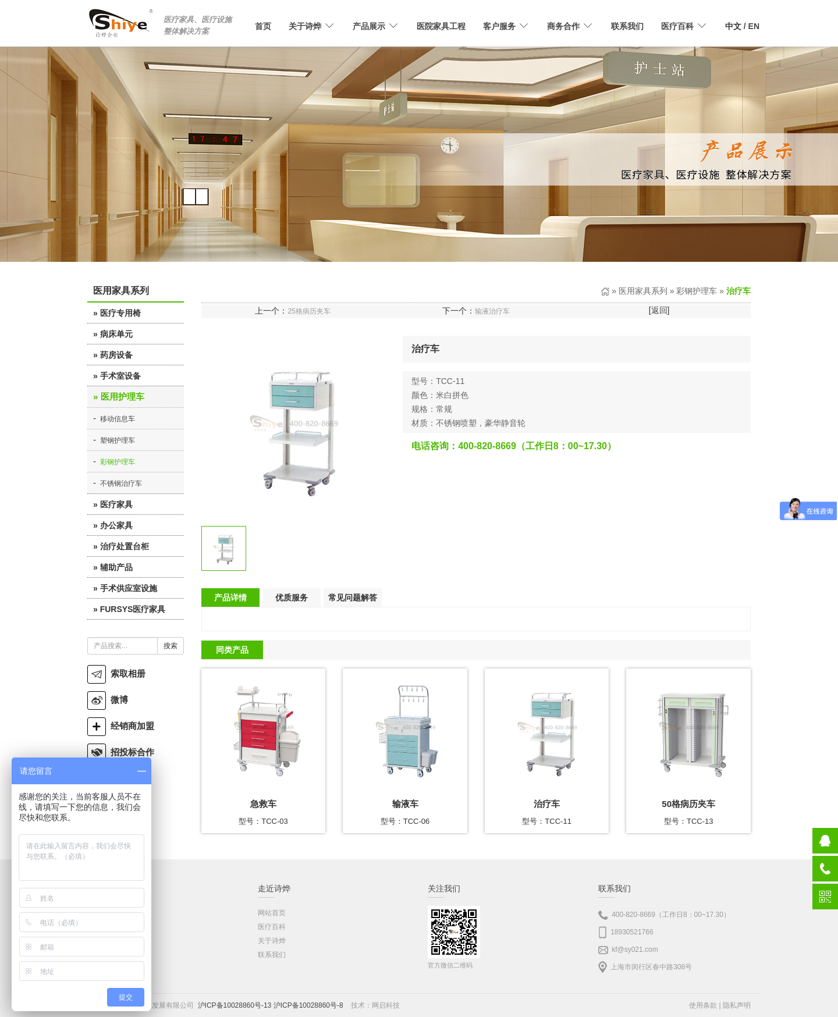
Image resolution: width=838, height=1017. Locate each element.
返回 (659, 310)
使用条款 (703, 1005)
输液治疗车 (492, 311)
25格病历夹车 (308, 311)
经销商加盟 (120, 726)
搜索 (170, 646)
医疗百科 (272, 927)
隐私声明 (737, 1005)
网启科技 (386, 1005)
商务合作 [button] (570, 26)
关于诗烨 (272, 941)
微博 (107, 700)
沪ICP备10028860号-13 (235, 1005)
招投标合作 (120, 752)
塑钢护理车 (117, 440)
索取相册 (116, 673)
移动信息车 (117, 419)
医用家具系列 (643, 291)
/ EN (742, 26)
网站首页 (272, 913)
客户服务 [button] (506, 26)
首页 (263, 26)
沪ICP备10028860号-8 (308, 1005)
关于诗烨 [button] (312, 26)
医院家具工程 (441, 26)
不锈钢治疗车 (121, 483)
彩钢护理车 (117, 462)
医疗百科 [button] (684, 26)
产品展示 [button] (376, 26)
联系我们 (627, 26)
